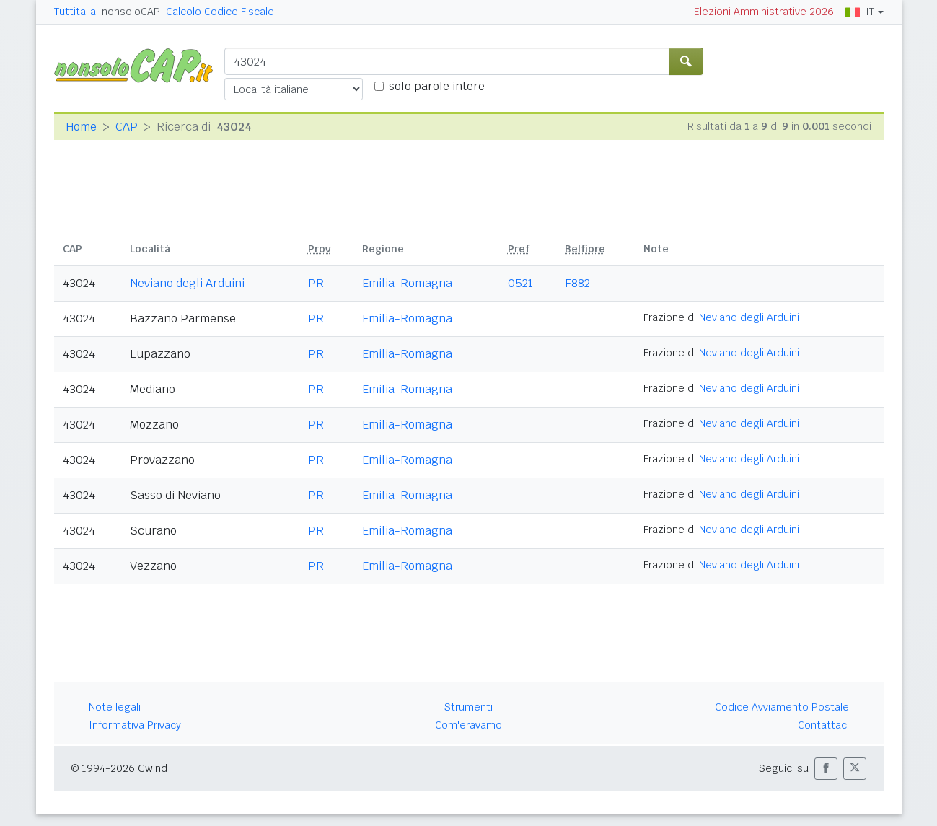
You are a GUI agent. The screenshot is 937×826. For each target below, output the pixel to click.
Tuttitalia (75, 11)
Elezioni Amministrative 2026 (764, 11)
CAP (126, 126)
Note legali (115, 706)
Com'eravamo (468, 725)
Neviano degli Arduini (187, 283)
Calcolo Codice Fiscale (220, 11)
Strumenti (468, 706)
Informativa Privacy (135, 725)
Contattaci (823, 725)
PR (316, 283)
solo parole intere (437, 86)
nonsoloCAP (131, 11)
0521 (520, 283)
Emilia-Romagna (407, 283)
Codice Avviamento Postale (782, 706)
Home (81, 126)
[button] (825, 768)
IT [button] (859, 11)
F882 (577, 283)
